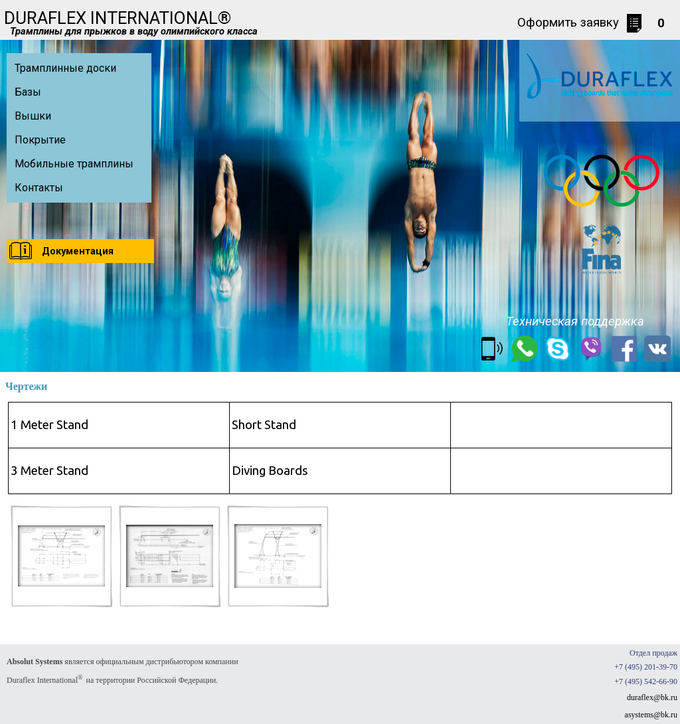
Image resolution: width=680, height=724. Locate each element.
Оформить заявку (568, 22)
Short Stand (264, 425)
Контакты (39, 187)
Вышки (33, 116)
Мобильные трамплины (74, 163)
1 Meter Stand (49, 425)
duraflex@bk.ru (652, 697)
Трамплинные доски (65, 68)
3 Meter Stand (49, 471)
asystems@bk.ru (651, 714)
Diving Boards (270, 471)
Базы (28, 92)
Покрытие (40, 140)
